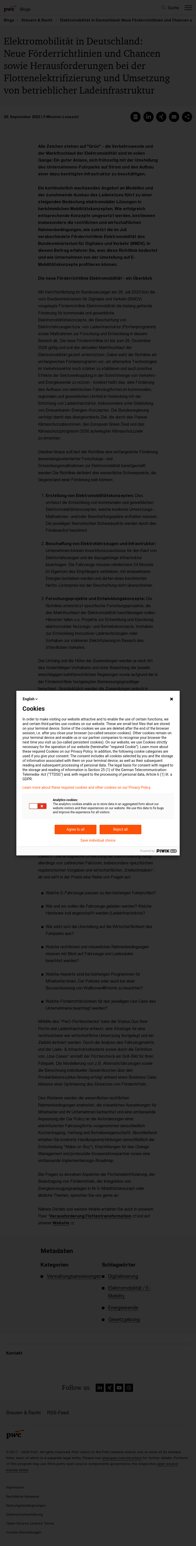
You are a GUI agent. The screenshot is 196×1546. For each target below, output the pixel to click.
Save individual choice (97, 840)
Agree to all (75, 829)
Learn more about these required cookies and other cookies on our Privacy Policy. (86, 787)
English (31, 699)
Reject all (120, 829)
